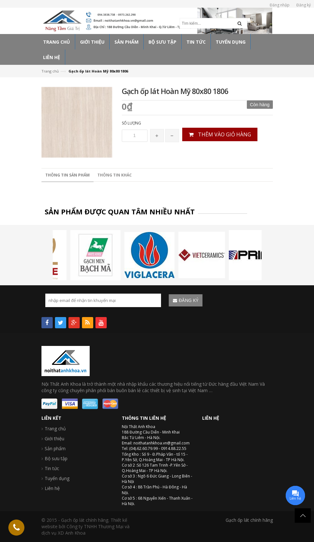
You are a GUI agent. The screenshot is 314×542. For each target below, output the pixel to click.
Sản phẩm (55, 448)
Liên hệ (52, 488)
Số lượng (131, 123)
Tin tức (52, 468)
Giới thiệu (54, 438)
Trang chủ (50, 71)
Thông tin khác (114, 175)
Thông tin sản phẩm (67, 175)
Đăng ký (303, 5)
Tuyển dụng (57, 478)
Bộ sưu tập (56, 458)
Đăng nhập (280, 5)
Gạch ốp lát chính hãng (249, 520)
